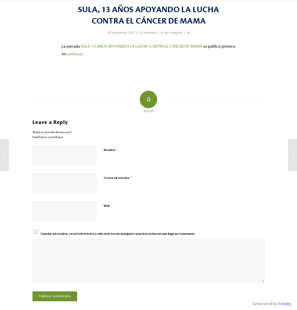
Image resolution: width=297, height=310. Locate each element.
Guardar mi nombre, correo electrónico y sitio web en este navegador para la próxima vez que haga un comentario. (118, 233)
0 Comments (147, 33)
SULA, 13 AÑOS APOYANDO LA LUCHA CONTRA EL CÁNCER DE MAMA (141, 46)
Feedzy (284, 304)
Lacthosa (74, 54)
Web (107, 205)
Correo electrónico (118, 178)
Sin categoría (173, 33)
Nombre (110, 150)
